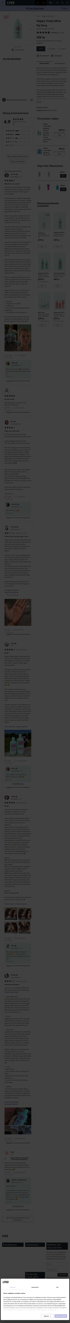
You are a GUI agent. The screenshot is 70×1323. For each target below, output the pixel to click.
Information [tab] (35, 1287)
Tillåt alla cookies (61, 1316)
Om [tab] (57, 1287)
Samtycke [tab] (13, 1287)
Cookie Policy (61, 1309)
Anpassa (47, 1316)
